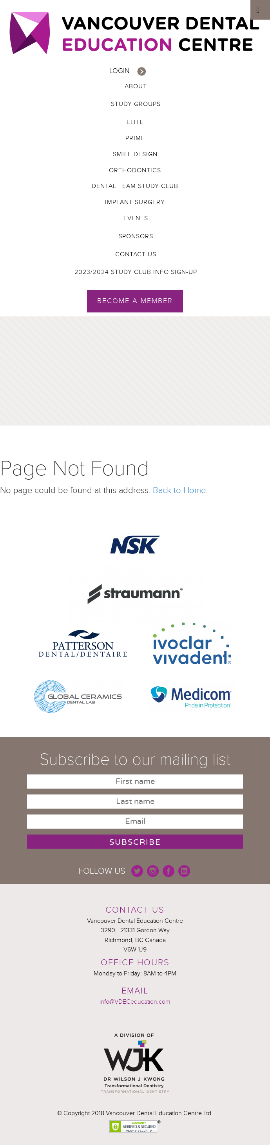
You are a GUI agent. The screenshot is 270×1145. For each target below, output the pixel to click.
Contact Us (135, 254)
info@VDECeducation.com (135, 1002)
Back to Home (179, 490)
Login (119, 71)
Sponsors (135, 236)
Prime (135, 138)
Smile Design (135, 154)
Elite (135, 122)
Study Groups (136, 104)
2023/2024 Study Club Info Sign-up (135, 272)
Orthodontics (135, 170)
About (136, 86)
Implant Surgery (135, 202)
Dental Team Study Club (135, 186)
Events (135, 218)
